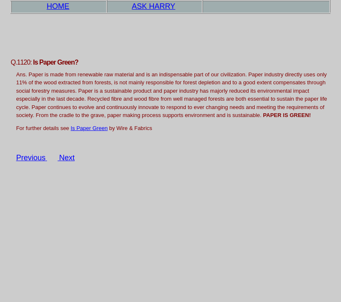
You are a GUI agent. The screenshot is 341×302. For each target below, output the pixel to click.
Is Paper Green (88, 128)
